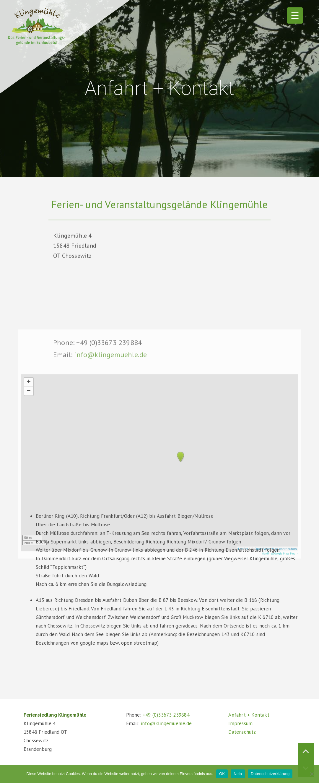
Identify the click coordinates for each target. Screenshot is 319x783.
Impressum (240, 723)
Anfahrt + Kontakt (248, 715)
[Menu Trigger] (295, 15)
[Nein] (312, 774)
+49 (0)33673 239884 (166, 715)
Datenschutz (242, 732)
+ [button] (29, 451)
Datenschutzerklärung (270, 773)
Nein (238, 773)
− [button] (29, 460)
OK (222, 773)
